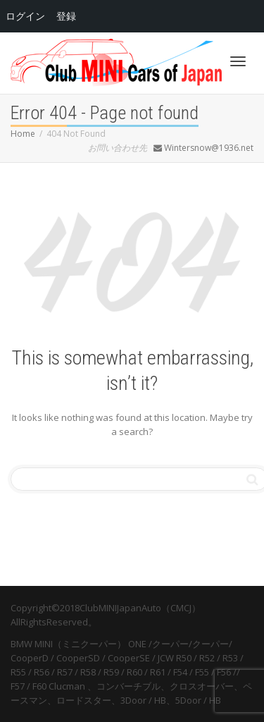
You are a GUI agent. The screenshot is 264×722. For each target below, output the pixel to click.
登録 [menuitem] (66, 16)
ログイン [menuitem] (25, 16)
